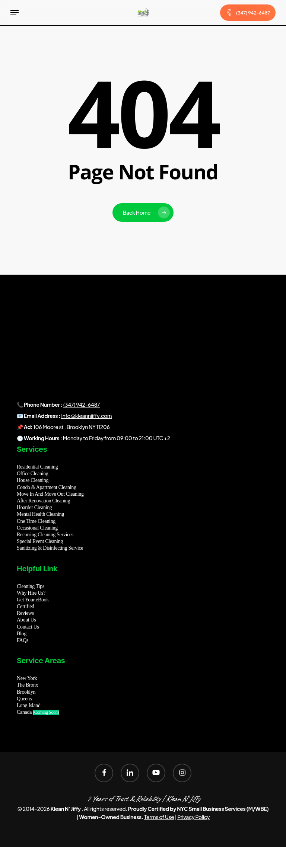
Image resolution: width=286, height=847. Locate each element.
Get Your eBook (33, 600)
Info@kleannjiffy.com (86, 415)
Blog (21, 633)
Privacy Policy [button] (193, 817)
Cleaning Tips (30, 586)
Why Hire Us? (31, 593)
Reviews (25, 613)
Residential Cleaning (37, 467)
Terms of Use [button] (159, 817)
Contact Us (28, 627)
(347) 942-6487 (81, 404)
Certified (25, 606)
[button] (14, 12)
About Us (26, 620)
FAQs (22, 640)
